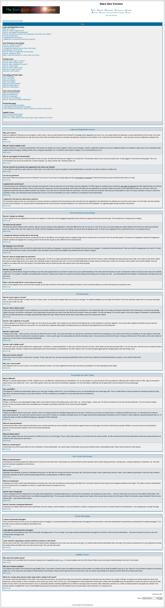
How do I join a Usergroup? (12, 98)
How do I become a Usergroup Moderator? (17, 99)
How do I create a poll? (10, 66)
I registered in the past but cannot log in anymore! (19, 39)
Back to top (6, 142)
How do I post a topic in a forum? (14, 61)
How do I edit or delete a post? (13, 62)
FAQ (93, 10)
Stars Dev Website (111, 15)
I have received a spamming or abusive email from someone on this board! (27, 108)
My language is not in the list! (12, 50)
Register (128, 10)
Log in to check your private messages (111, 12)
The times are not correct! (11, 46)
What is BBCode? (9, 77)
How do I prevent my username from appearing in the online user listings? (27, 34)
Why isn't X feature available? (12, 116)
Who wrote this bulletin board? (13, 114)
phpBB (79, 605)
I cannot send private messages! (13, 105)
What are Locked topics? (11, 87)
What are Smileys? (9, 80)
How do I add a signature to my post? (15, 64)
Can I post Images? (9, 82)
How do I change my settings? (13, 45)
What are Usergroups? (10, 96)
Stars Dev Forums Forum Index (13, 21)
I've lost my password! (10, 36)
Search (100, 10)
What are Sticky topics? (10, 85)
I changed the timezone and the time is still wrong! (19, 48)
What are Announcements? (12, 83)
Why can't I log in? (9, 29)
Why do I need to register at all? (13, 31)
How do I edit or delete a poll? (13, 68)
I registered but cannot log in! (12, 37)
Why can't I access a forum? (12, 69)
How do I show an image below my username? (18, 52)
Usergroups (119, 10)
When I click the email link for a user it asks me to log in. (21, 55)
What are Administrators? (11, 93)
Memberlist (109, 10)
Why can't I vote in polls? (11, 71)
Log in (128, 12)
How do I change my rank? (12, 53)
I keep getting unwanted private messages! (17, 107)
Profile (94, 12)
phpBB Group (59, 560)
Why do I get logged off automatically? (15, 32)
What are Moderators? (10, 94)
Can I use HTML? (9, 78)
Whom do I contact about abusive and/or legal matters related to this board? (28, 118)
